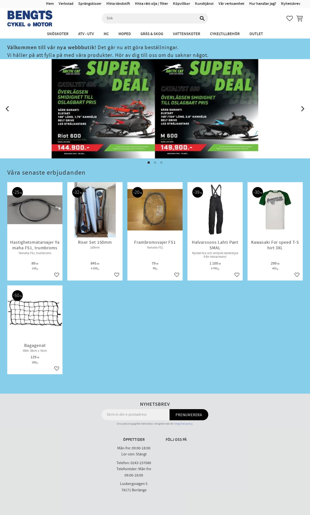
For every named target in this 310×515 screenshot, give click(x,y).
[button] (290, 18)
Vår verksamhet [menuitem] (231, 3)
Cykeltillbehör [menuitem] (225, 34)
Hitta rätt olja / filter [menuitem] (151, 3)
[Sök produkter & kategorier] (155, 18)
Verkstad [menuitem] (66, 3)
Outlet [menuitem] (256, 34)
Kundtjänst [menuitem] (204, 3)
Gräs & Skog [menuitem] (151, 34)
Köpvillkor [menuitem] (181, 3)
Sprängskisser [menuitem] (89, 3)
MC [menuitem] (106, 34)
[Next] (302, 108)
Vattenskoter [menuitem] (186, 34)
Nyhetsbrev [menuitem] (290, 3)
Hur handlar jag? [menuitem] (262, 3)
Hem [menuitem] (50, 3)
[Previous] (7, 108)
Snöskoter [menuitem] (58, 34)
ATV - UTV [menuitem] (86, 34)
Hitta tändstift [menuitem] (118, 3)
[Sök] (202, 18)
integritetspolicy (183, 424)
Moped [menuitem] (124, 34)
